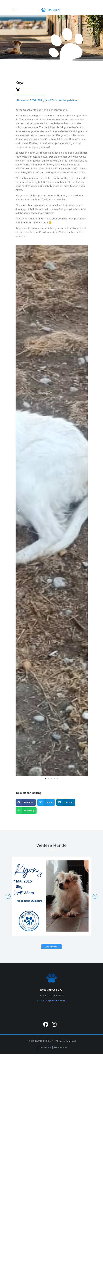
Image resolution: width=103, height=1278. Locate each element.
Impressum (45, 1047)
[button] (14, 10)
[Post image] (51, 896)
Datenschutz (60, 1047)
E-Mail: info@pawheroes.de (51, 1000)
